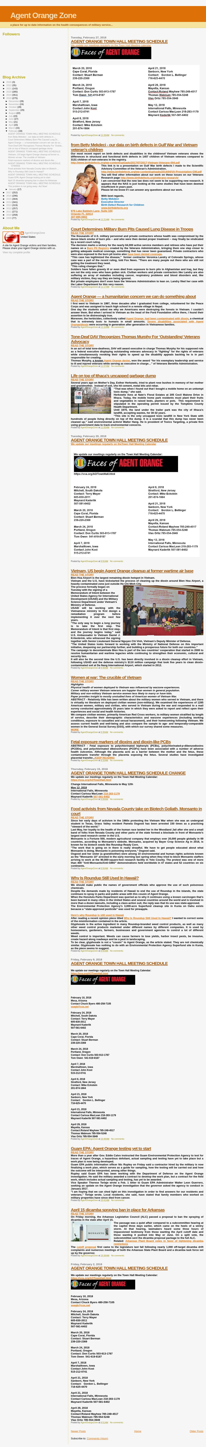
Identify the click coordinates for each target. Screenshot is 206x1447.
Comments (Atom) (97, 1438)
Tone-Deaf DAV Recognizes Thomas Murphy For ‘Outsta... (35, 145)
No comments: (118, 135)
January (13, 189)
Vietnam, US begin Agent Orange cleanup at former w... (34, 154)
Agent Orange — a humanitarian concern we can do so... (35, 142)
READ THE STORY (82, 233)
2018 (9, 98)
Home (137, 1431)
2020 (9, 91)
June (11, 119)
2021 (9, 88)
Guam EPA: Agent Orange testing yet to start (111, 1148)
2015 (9, 199)
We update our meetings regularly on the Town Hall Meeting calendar (111, 45)
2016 (9, 195)
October (13, 107)
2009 (9, 218)
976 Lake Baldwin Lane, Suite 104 (91, 210)
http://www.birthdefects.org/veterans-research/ (149, 177)
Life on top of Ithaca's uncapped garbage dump (113, 375)
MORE (75, 729)
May (11, 122)
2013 (9, 205)
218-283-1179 (111, 793)
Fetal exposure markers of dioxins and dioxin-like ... (32, 160)
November (14, 104)
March (12, 128)
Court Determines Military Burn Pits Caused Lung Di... (33, 139)
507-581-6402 (101, 796)
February (14, 131)
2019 (9, 95)
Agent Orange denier (117, 360)
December (14, 101)
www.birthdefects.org (114, 207)
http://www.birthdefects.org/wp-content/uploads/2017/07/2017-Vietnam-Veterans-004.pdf (125, 162)
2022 (9, 85)
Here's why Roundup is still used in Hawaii (97, 915)
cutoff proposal (86, 1246)
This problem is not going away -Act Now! (27, 186)
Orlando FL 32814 (82, 213)
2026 (9, 82)
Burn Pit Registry (98, 248)
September (15, 110)
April (11, 125)
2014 (9, 202)
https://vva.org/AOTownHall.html (91, 779)
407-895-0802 (79, 216)
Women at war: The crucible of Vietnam (106, 677)
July (11, 116)
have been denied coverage (145, 254)
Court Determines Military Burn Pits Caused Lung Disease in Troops (132, 229)
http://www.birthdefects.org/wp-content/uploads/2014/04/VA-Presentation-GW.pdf (151, 171)
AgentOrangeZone (35, 233)
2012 (9, 208)
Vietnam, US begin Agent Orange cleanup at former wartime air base (132, 570)
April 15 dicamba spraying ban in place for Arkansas (118, 1209)
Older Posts (196, 1431)
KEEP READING (105, 757)
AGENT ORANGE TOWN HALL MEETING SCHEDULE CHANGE (128, 773)
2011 (9, 211)
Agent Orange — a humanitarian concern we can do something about (133, 296)
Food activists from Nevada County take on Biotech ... (33, 168)
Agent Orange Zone (43, 15)
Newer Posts (78, 1431)
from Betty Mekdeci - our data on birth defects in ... (32, 137)
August (12, 113)
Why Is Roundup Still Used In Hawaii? (105, 878)
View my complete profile (16, 252)
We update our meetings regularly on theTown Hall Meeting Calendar (113, 444)
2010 (9, 214)
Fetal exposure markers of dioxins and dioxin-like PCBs (121, 741)
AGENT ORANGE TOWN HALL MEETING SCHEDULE (119, 41)
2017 (9, 192)
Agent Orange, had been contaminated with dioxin (157, 318)
